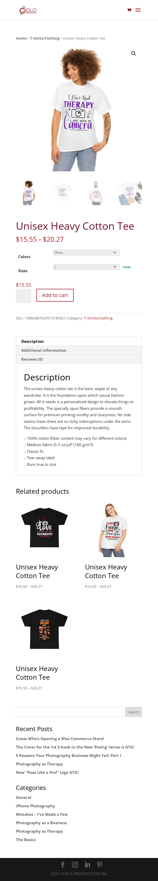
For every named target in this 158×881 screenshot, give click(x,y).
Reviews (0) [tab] (32, 359)
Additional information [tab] (43, 350)
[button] (133, 53)
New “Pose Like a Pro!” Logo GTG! (47, 772)
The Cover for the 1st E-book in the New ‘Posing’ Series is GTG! (75, 747)
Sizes (22, 270)
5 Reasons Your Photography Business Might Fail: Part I (68, 755)
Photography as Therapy (39, 763)
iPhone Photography (35, 805)
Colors (24, 256)
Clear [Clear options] (127, 267)
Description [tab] (32, 341)
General (23, 797)
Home (21, 38)
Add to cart (55, 295)
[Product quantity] (23, 296)
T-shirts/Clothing (45, 38)
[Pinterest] (100, 865)
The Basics (26, 839)
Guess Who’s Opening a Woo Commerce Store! (60, 738)
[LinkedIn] (87, 865)
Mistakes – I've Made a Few (42, 814)
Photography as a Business (41, 822)
